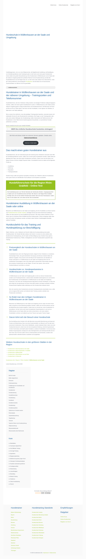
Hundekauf (11, 400)
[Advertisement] (30, 22)
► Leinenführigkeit (13, 471)
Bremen (13, 522)
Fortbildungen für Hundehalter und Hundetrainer (16, 386)
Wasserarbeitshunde (13, 428)
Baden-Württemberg (16, 512)
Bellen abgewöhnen (13, 378)
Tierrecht (11, 420)
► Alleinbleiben (12, 443)
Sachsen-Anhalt (15, 545)
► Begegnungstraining (14, 456)
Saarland (13, 540)
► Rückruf (11, 484)
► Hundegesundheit (13, 466)
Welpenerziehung (13, 425)
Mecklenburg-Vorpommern (17, 530)
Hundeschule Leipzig (37, 512)
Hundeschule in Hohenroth (14, 356)
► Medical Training (13, 476)
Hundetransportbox (13, 407)
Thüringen (13, 550)
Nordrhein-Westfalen (16, 535)
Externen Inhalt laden (31, 143)
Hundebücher (12, 390)
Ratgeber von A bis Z (75, 5)
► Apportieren (12, 453)
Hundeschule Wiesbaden (38, 532)
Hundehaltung (12, 397)
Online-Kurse (53, 5)
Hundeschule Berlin (37, 517)
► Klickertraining (12, 468)
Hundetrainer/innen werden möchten (17, 212)
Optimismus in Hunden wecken (16, 410)
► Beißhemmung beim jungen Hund (17, 458)
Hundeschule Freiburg (37, 535)
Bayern (12, 514)
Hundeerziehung (12, 392)
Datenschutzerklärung (30, 137)
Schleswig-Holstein (15, 548)
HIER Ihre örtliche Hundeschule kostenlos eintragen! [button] (30, 129)
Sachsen (13, 542)
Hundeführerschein (13, 395)
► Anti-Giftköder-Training (14, 448)
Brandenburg (14, 520)
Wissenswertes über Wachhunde (16, 430)
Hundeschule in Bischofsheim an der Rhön (18, 354)
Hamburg (13, 525)
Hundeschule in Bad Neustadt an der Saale (18, 348)
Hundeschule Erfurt (36, 520)
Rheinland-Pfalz (15, 537)
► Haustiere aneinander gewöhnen (17, 463)
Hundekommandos (13, 402)
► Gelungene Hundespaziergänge (17, 461)
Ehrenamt (11, 380)
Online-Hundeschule (63, 5)
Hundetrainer (29, 81)
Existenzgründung (13, 383)
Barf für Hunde (12, 375)
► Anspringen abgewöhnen (15, 445)
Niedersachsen (14, 532)
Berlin (12, 517)
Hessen (13, 527)
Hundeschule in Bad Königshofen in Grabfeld (19, 350)
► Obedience (12, 479)
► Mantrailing (12, 473)
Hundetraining (12, 405)
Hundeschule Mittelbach (38, 527)
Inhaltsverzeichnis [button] (12, 87)
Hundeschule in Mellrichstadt (15, 352)
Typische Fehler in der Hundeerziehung (18, 423)
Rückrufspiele (12, 413)
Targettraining (12, 418)
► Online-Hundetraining (14, 481)
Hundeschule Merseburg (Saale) (40, 514)
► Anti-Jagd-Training (13, 451)
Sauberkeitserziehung (14, 415)
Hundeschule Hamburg (37, 525)
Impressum (46, 552)
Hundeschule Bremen (37, 522)
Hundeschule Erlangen (37, 537)
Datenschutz (53, 552)
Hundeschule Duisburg (37, 530)
